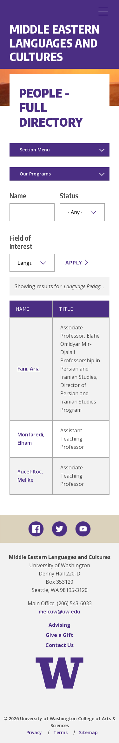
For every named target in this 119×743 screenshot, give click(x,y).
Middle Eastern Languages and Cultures (55, 43)
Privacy (34, 732)
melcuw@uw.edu (59, 611)
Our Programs (35, 174)
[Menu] (103, 11)
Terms (60, 732)
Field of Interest (21, 242)
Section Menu (35, 150)
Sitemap (88, 732)
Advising (59, 624)
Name (18, 195)
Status (69, 195)
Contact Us (59, 645)
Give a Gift (59, 635)
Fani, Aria (28, 368)
